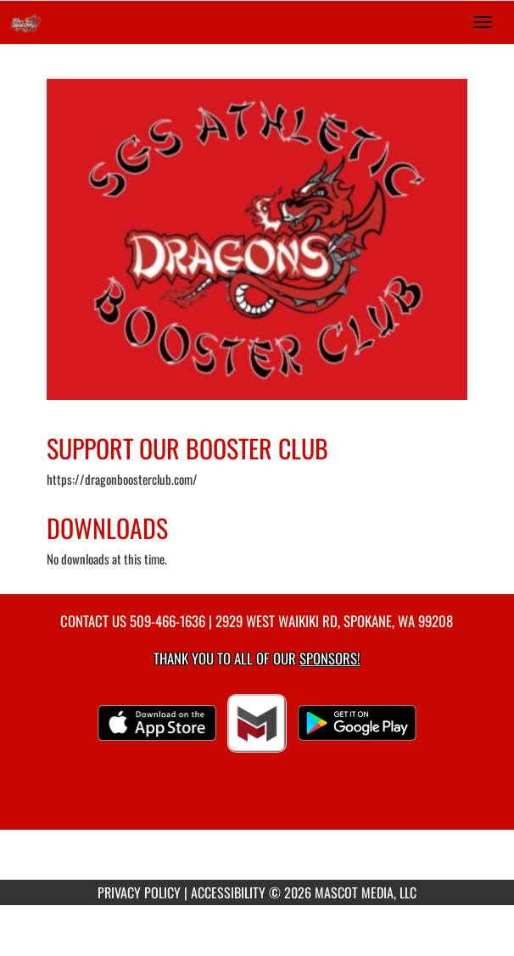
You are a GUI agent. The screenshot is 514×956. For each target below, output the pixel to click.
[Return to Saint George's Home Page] (25, 22)
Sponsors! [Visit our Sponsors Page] (329, 658)
